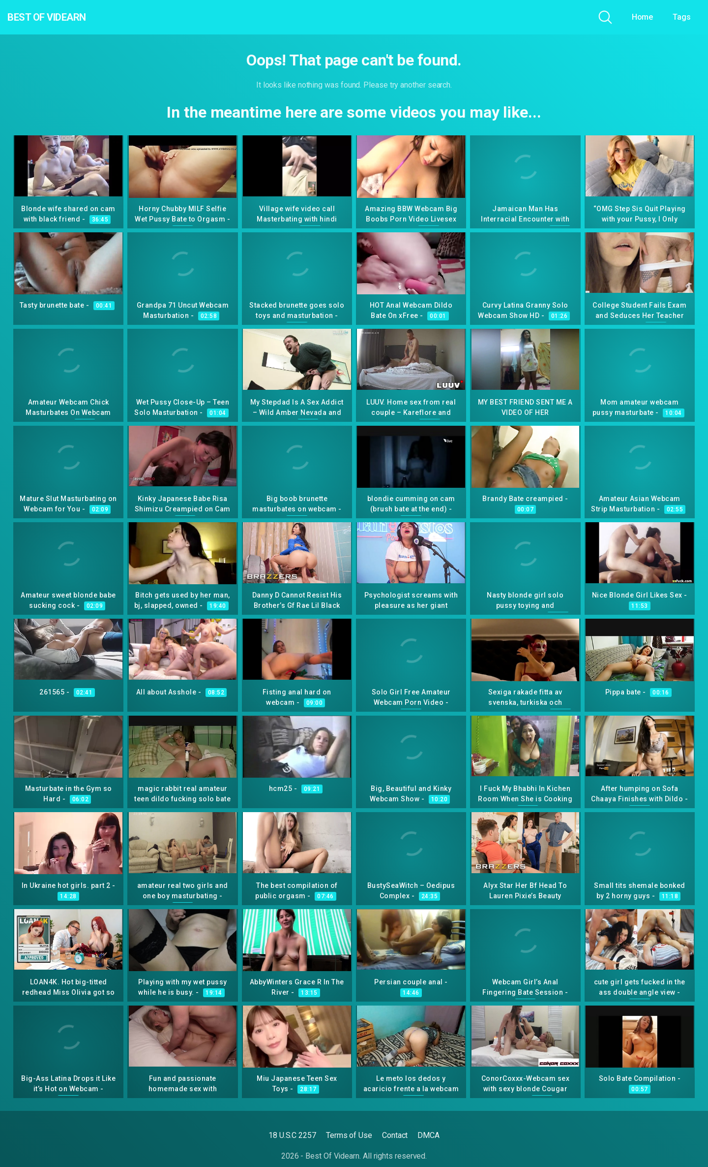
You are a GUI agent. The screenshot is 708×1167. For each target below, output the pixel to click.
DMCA (428, 1135)
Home (642, 17)
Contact (395, 1135)
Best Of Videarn (63, 17)
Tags (682, 17)
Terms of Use (349, 1135)
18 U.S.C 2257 (292, 1135)
